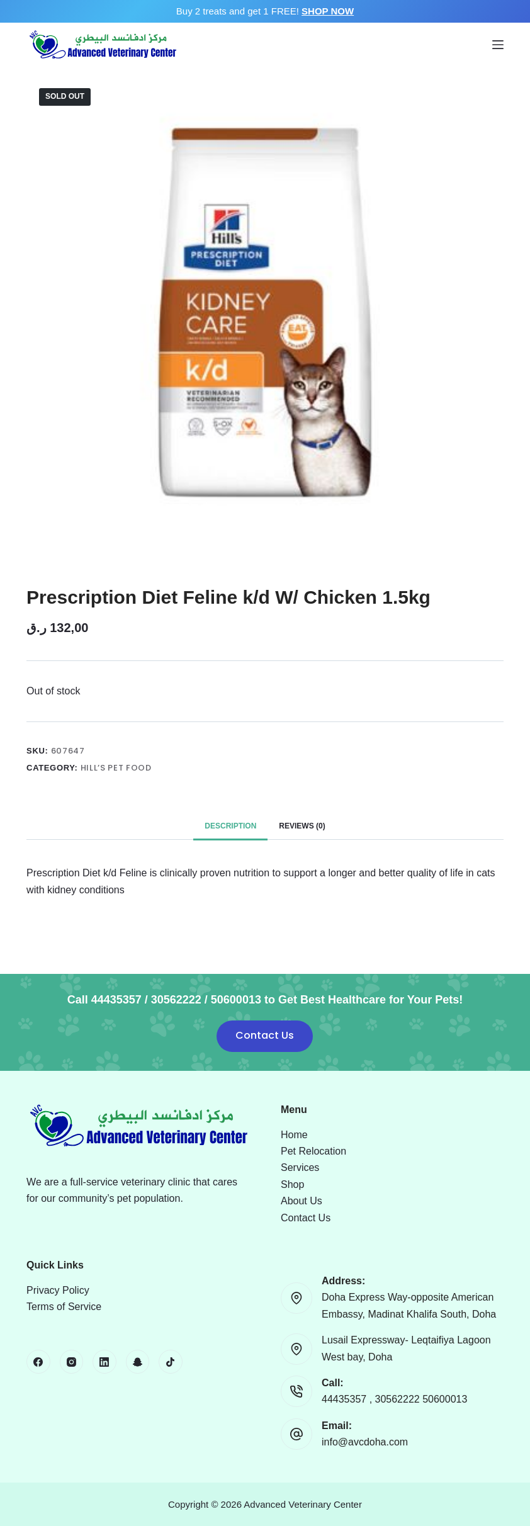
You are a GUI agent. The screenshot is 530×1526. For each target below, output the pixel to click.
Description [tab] (230, 826)
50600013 (444, 1399)
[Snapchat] (138, 1362)
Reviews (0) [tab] (302, 826)
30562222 (399, 1399)
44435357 (345, 1399)
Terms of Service (63, 1306)
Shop (292, 1184)
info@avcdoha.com (365, 1442)
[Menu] (498, 44)
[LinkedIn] (104, 1362)
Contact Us (264, 1035)
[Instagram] (72, 1362)
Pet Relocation (313, 1151)
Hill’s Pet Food (116, 768)
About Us (301, 1200)
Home (294, 1134)
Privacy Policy (57, 1290)
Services (300, 1167)
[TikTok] (171, 1362)
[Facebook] (38, 1362)
